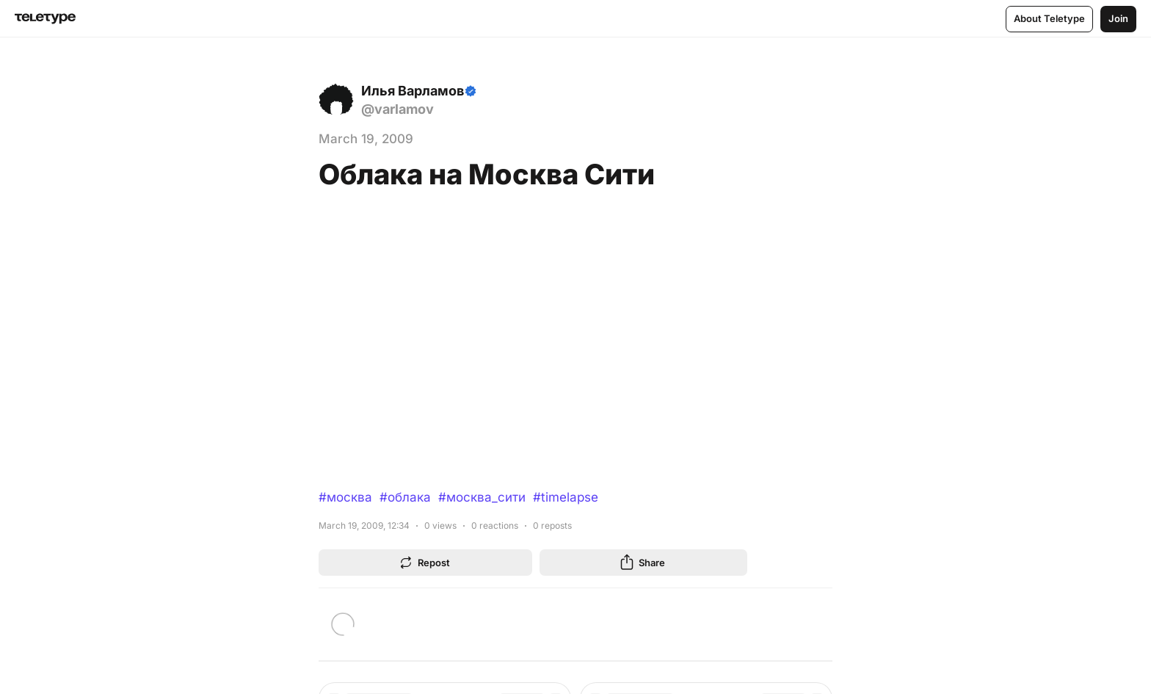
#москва (345, 497)
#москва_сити (482, 497)
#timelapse (565, 497)
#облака (405, 497)
